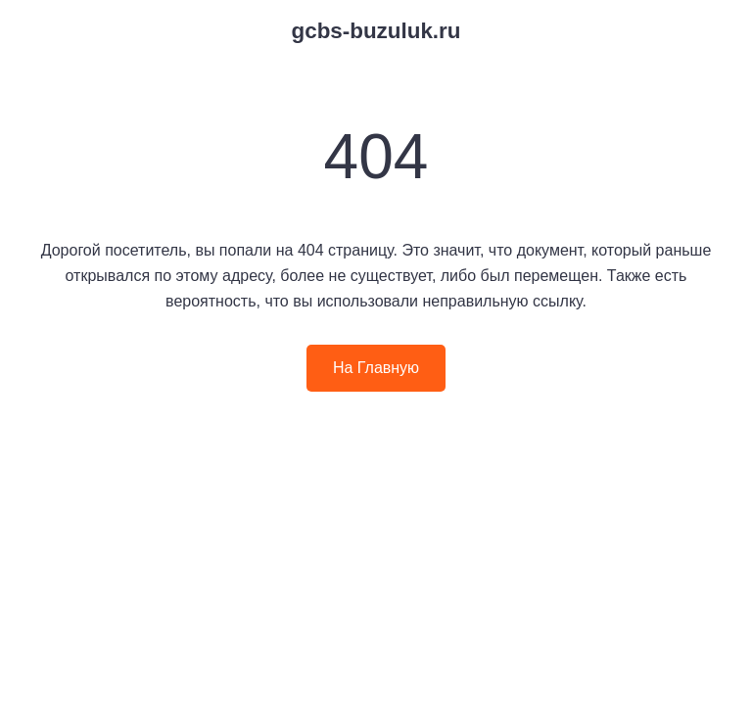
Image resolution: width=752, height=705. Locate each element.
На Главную (376, 367)
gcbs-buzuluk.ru (376, 31)
